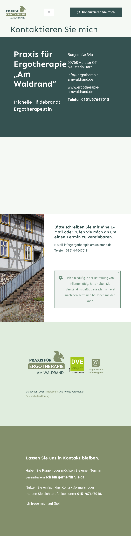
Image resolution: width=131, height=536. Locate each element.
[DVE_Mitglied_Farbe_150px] (76, 358)
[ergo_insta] (95, 360)
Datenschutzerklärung (37, 396)
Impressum (52, 391)
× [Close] (118, 272)
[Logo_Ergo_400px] (15, 6)
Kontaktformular (74, 487)
